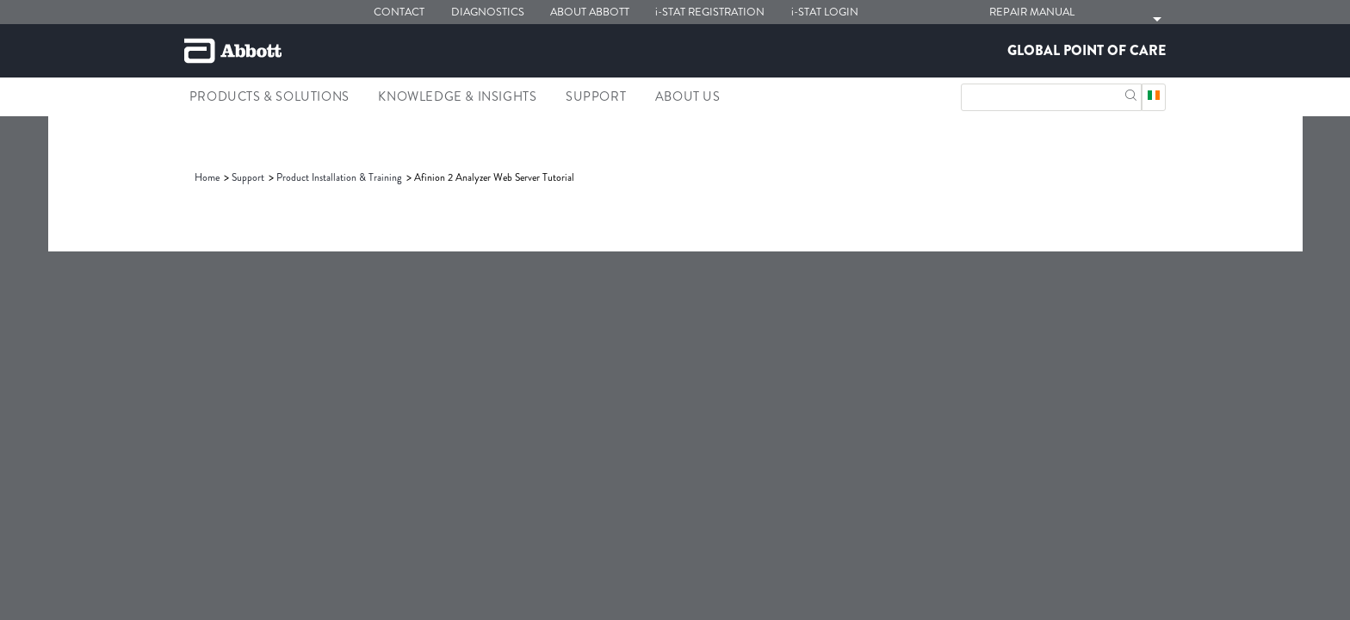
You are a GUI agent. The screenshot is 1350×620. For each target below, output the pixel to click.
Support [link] (596, 96)
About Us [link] (688, 96)
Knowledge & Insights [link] (457, 96)
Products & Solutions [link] (269, 96)
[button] (1130, 93)
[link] (208, 177)
